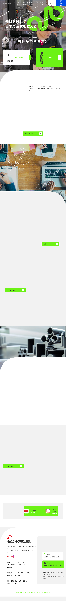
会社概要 (37, 3)
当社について (13, 3)
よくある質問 (19, 573)
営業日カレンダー (43, 3)
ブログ (28, 573)
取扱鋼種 (32, 3)
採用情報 (9, 575)
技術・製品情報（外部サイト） (16, 565)
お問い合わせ (19, 575)
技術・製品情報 (27, 3)
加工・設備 (19, 3)
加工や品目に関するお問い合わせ (17, 581)
